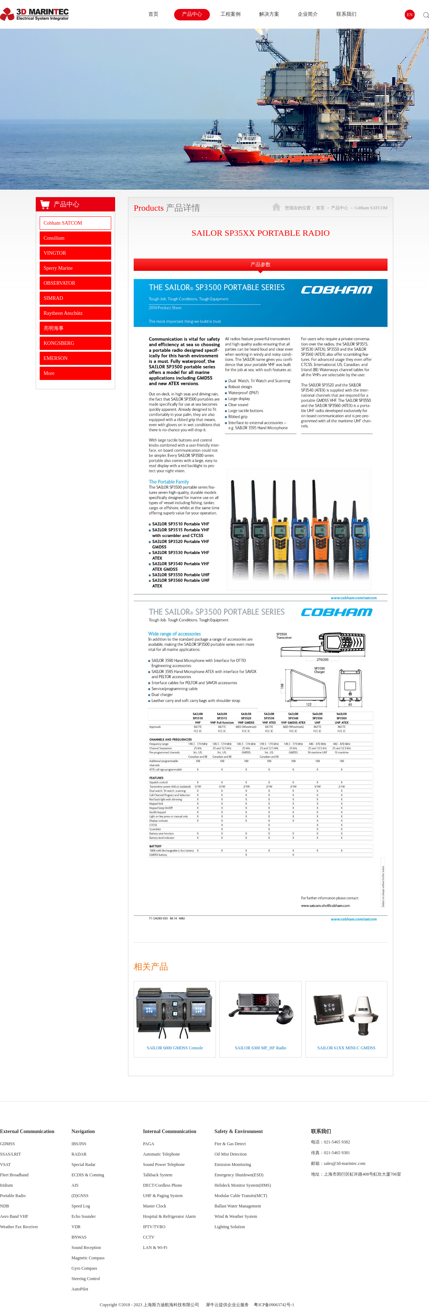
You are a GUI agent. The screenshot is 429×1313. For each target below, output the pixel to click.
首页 (153, 14)
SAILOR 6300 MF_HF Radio (260, 1047)
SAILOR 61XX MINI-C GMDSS (346, 1047)
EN (410, 14)
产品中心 (339, 207)
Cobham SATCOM (371, 207)
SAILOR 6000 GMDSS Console (175, 1047)
